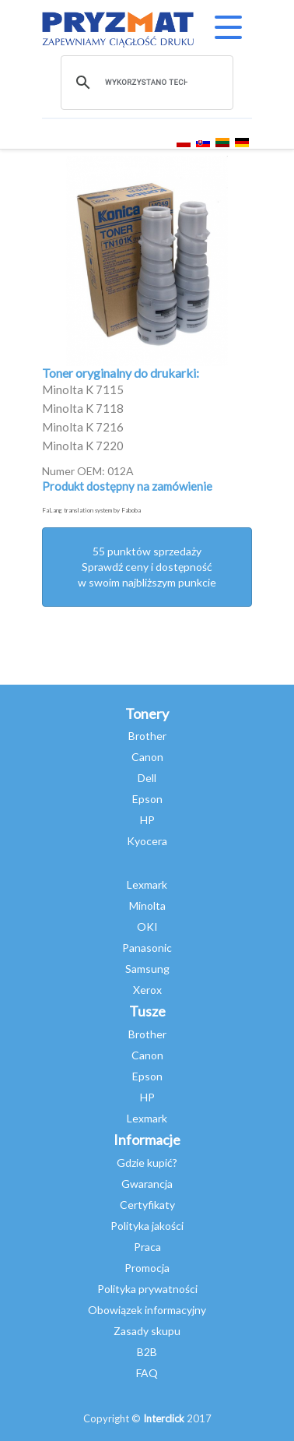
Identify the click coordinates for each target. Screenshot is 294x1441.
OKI (147, 926)
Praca (147, 1246)
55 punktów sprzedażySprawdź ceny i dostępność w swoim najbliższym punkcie (147, 566)
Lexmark (147, 884)
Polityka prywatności (147, 1288)
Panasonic (147, 947)
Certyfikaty (147, 1204)
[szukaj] (146, 82)
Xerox (147, 989)
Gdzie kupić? (147, 1162)
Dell (147, 777)
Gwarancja (147, 1183)
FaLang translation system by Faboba (91, 510)
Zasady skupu (147, 1330)
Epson (147, 798)
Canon (147, 756)
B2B (147, 1351)
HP (147, 819)
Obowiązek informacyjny (147, 1309)
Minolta (147, 905)
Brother (147, 735)
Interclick (163, 1418)
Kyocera (147, 840)
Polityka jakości (147, 1225)
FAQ (147, 1372)
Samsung (147, 968)
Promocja (147, 1267)
